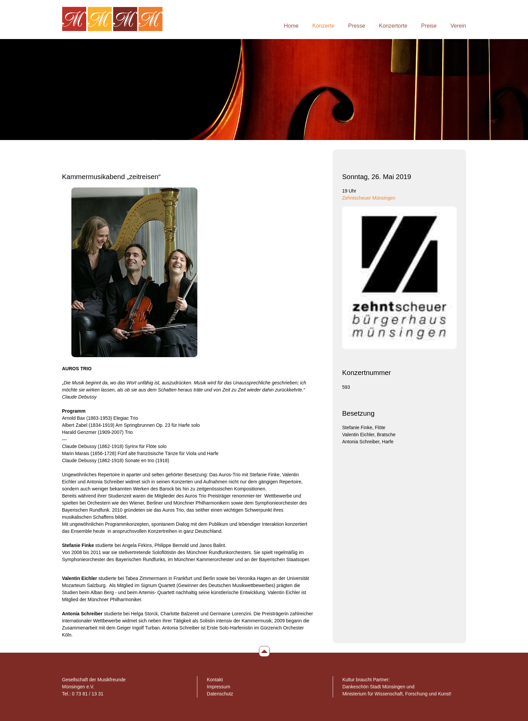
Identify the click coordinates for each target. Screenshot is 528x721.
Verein (458, 26)
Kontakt (215, 679)
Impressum (218, 686)
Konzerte (323, 26)
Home (291, 26)
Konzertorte (393, 26)
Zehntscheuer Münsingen (368, 198)
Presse (356, 26)
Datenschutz (220, 693)
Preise (429, 26)
